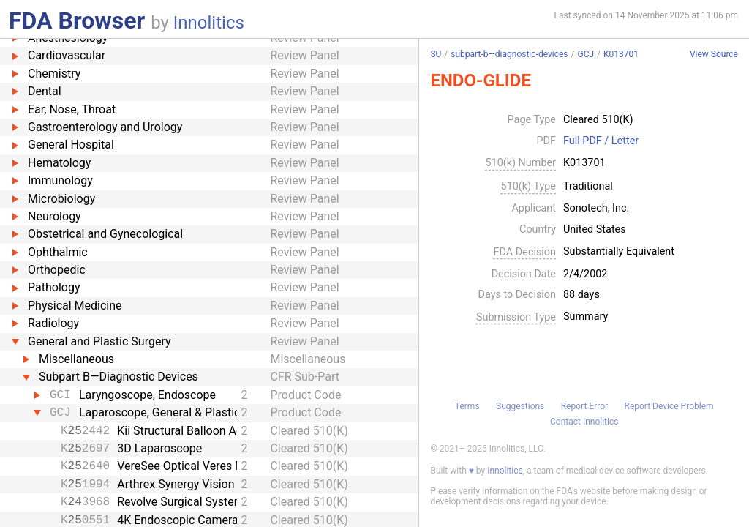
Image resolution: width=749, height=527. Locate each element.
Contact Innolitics (584, 421)
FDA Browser (77, 20)
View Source (714, 54)
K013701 (621, 54)
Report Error (584, 406)
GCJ (585, 54)
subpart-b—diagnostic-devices (509, 54)
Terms (467, 406)
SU (435, 54)
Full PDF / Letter (601, 141)
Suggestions (520, 406)
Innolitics (208, 22)
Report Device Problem (669, 406)
